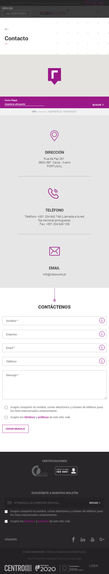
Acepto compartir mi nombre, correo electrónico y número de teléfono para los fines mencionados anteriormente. (56, 409)
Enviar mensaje (15, 429)
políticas (43, 417)
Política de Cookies (69, 558)
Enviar (95, 502)
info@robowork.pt (54, 274)
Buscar (98, 104)
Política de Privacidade (42, 558)
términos (29, 417)
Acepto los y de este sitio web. (40, 417)
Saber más (7, 7)
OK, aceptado (16, 13)
